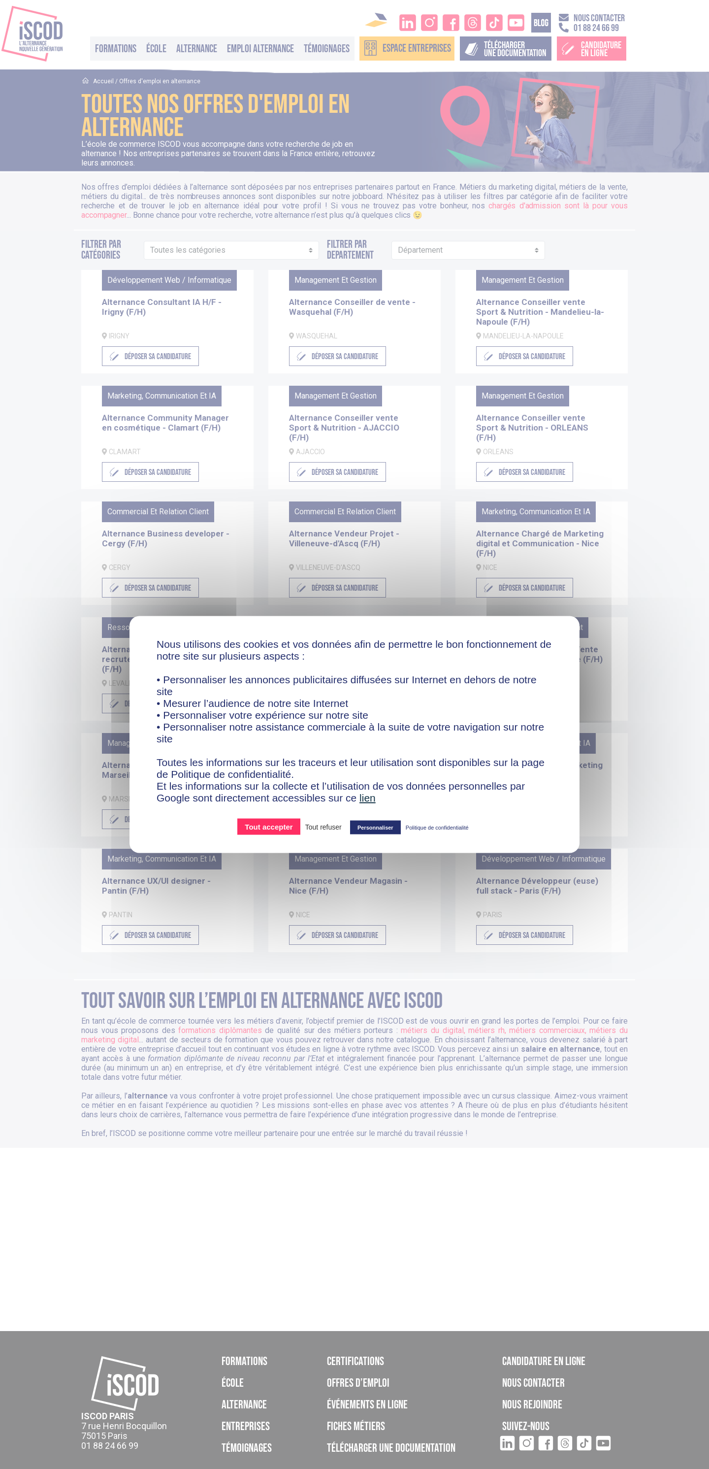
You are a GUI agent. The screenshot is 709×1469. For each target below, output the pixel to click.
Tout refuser (323, 827)
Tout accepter (268, 827)
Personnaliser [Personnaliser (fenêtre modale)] (375, 828)
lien (367, 797)
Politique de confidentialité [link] (437, 828)
